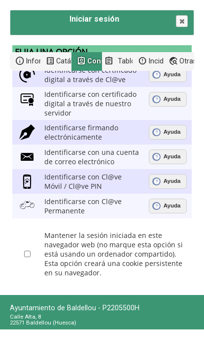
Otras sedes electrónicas (186, 61)
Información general (33, 61)
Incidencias (155, 61)
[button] (182, 21)
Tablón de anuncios (125, 61)
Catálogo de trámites (63, 61)
